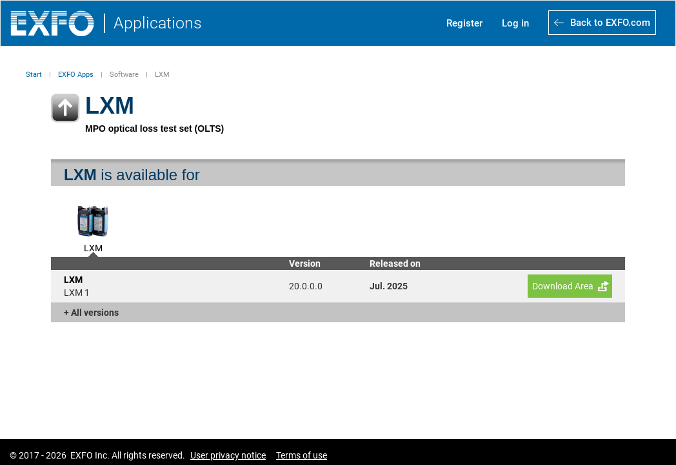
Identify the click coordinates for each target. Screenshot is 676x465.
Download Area (562, 286)
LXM (93, 247)
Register (464, 23)
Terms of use (301, 455)
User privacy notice (228, 455)
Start (34, 74)
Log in (515, 23)
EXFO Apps (76, 74)
